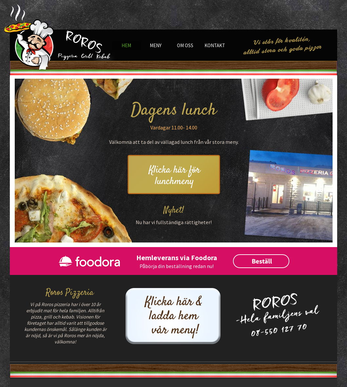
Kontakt (214, 45)
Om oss (185, 45)
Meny (156, 45)
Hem (126, 45)
